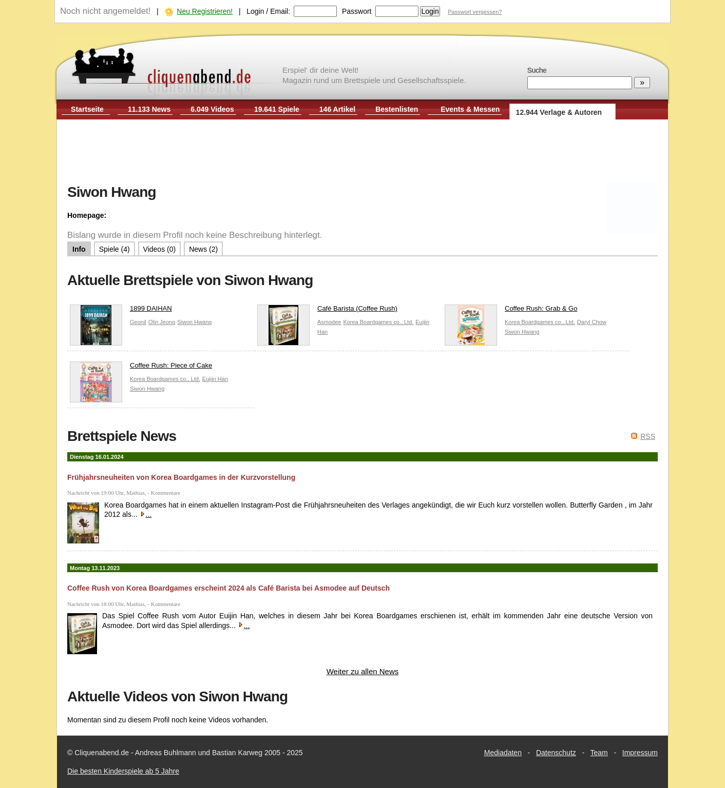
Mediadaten (503, 753)
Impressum (640, 753)
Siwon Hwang (194, 322)
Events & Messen (470, 109)
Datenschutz (556, 753)
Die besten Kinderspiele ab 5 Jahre (123, 771)
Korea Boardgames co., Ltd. (378, 322)
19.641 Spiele (276, 109)
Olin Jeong (162, 322)
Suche (536, 70)
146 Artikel (337, 109)
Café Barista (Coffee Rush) (327, 311)
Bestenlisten (396, 109)
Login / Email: (268, 11)
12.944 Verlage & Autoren (559, 112)
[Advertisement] (362, 153)
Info (79, 249)
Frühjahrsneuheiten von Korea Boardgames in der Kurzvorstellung (181, 477)
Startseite (87, 109)
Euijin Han (215, 379)
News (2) (203, 249)
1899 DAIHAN (121, 311)
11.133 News (149, 109)
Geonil (138, 322)
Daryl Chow (591, 322)
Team (599, 753)
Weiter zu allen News (363, 671)
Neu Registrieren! (205, 11)
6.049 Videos (212, 109)
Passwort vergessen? (475, 12)
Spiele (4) (114, 249)
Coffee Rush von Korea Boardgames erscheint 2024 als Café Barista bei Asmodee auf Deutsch (228, 588)
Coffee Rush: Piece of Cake (141, 367)
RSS (647, 436)
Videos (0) (159, 249)
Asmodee (329, 322)
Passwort (357, 11)
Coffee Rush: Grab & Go (511, 311)
